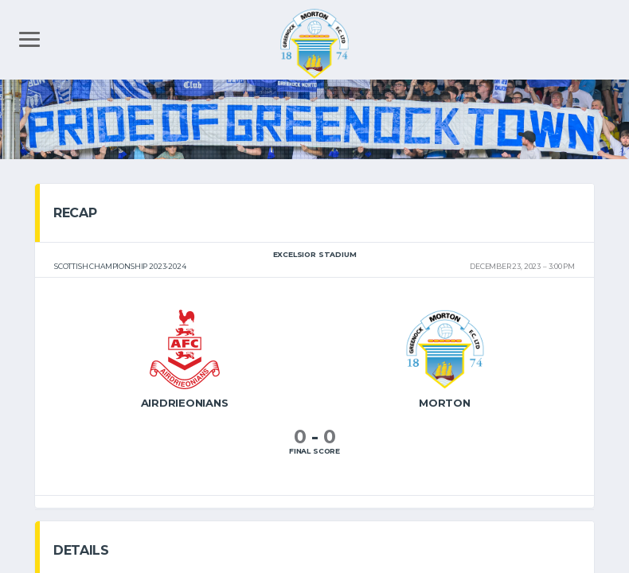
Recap (74, 212)
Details (81, 550)
